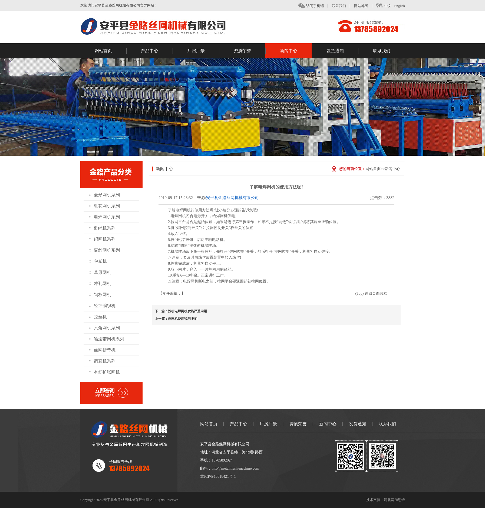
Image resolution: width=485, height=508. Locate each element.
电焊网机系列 (107, 217)
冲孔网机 (102, 283)
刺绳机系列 (105, 228)
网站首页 (111, 51)
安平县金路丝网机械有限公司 (232, 197)
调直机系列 (105, 361)
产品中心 (157, 51)
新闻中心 (296, 51)
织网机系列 (105, 239)
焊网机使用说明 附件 (183, 319)
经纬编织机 (105, 305)
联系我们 (339, 6)
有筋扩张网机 (107, 372)
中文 (383, 6)
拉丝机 (100, 316)
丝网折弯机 (105, 350)
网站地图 (361, 6)
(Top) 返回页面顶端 (371, 293)
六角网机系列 (107, 328)
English (399, 6)
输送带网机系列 (109, 339)
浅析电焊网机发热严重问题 (187, 311)
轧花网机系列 (107, 206)
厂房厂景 (203, 51)
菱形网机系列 (107, 194)
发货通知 (342, 51)
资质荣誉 (250, 51)
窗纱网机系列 (107, 250)
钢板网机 (102, 294)
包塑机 (100, 261)
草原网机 (102, 272)
